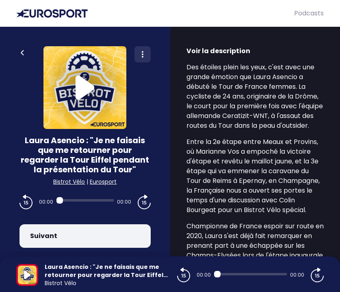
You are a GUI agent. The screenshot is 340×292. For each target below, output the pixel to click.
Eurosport (103, 182)
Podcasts (309, 13)
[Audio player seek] (85, 200)
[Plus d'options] (142, 54)
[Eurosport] (155, 13)
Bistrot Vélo (69, 182)
